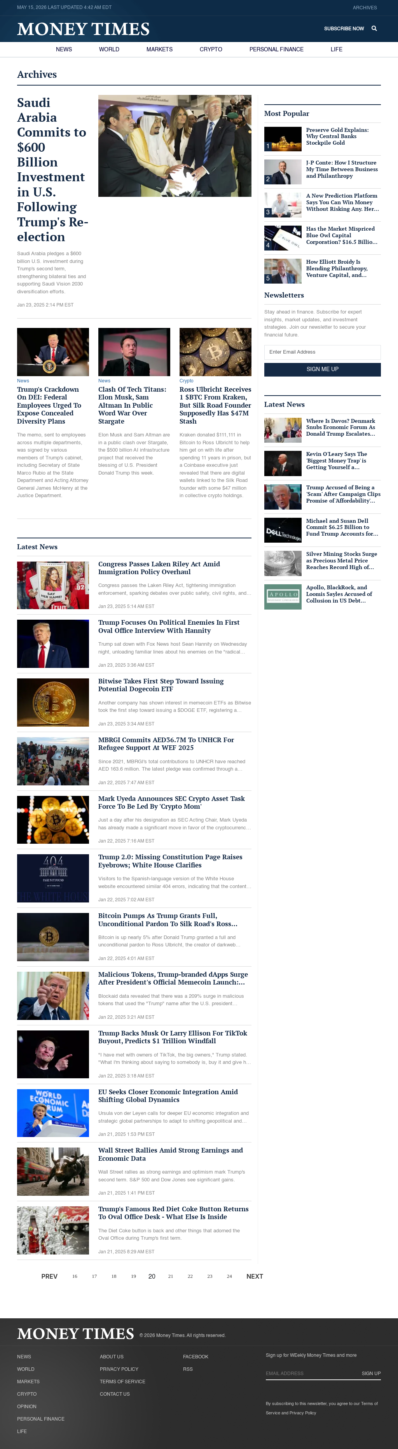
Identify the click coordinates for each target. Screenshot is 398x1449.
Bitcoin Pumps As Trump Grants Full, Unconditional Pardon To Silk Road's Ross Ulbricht (164, 923)
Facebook (195, 1357)
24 (229, 1276)
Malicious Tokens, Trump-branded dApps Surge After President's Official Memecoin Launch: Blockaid (173, 982)
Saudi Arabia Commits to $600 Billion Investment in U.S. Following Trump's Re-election (53, 169)
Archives (365, 8)
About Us (112, 1357)
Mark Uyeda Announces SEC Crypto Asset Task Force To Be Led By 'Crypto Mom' (171, 802)
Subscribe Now (344, 29)
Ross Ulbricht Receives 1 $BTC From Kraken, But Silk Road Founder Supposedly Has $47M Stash (215, 405)
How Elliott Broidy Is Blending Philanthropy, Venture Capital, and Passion (337, 271)
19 (133, 1276)
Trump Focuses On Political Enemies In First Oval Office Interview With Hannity (169, 626)
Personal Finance (277, 50)
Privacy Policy (119, 1369)
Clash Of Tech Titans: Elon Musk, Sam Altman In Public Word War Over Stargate (132, 405)
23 (209, 1276)
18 (114, 1276)
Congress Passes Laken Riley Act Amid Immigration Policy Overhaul (159, 567)
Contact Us (115, 1394)
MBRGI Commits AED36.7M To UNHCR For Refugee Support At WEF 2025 (166, 743)
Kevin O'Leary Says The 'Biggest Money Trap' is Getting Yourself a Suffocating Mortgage (336, 463)
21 (170, 1276)
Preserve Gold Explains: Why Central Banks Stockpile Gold (337, 136)
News (64, 50)
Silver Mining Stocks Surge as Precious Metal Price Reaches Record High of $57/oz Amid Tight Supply (341, 563)
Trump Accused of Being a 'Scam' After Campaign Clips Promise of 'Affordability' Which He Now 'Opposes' (343, 497)
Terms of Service (122, 1382)
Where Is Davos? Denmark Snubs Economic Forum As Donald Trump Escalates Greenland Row (340, 430)
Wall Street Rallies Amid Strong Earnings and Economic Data (170, 1154)
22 (190, 1276)
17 (94, 1276)
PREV (49, 1276)
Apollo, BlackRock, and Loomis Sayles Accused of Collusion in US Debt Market (339, 596)
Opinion (27, 1407)
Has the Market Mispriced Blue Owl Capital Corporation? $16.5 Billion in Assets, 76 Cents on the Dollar (341, 241)
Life (336, 50)
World (109, 50)
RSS (188, 1369)
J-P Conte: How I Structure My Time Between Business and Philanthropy (342, 169)
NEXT (254, 1276)
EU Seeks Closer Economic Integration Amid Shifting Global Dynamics (168, 1095)
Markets (160, 50)
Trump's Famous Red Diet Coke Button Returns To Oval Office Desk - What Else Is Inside (173, 1212)
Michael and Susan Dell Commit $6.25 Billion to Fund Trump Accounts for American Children (339, 530)
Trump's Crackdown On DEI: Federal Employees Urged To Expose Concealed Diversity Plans (49, 405)
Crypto (211, 50)
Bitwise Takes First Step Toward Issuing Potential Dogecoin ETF (161, 684)
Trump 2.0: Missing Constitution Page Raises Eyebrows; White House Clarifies (170, 860)
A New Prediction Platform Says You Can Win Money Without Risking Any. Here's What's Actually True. (343, 205)
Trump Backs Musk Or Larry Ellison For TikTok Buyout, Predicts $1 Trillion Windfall (172, 1036)
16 (74, 1276)
